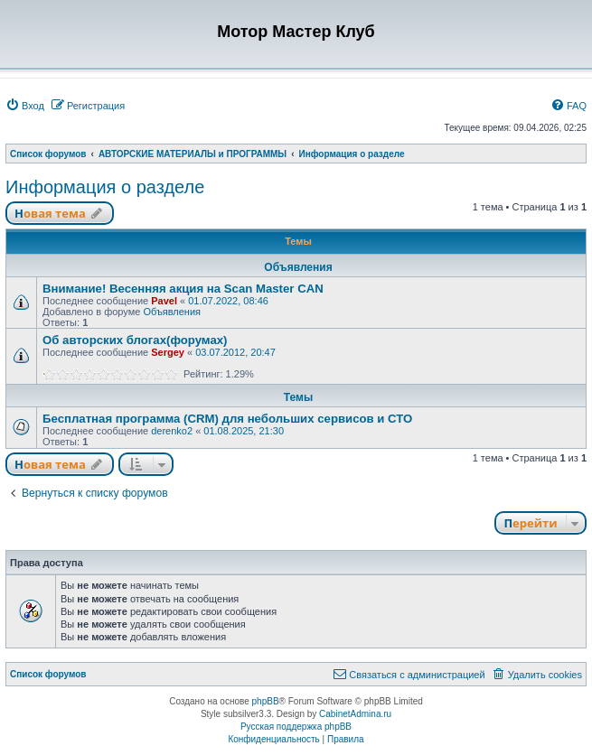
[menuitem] (24, 106)
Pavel (164, 300)
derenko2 (172, 430)
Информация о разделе (104, 187)
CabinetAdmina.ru (355, 714)
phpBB (265, 701)
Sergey (167, 352)
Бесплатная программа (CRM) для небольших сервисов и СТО (227, 418)
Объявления (172, 311)
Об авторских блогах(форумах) (135, 340)
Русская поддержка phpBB (296, 727)
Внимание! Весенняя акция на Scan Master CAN (183, 288)
